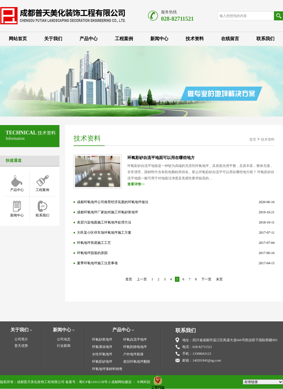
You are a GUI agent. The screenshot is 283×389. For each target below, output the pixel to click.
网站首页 (18, 38)
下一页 (206, 279)
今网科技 (143, 382)
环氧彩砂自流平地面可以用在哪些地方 (161, 158)
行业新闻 (63, 346)
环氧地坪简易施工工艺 (94, 243)
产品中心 (89, 38)
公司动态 (63, 339)
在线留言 (230, 38)
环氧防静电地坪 (135, 347)
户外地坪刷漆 (133, 354)
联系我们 (265, 38)
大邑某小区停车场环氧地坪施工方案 (104, 233)
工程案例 (124, 38)
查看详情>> (136, 184)
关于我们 (53, 38)
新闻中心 (159, 38)
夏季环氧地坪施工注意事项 (97, 263)
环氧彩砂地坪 (102, 362)
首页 (252, 139)
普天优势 (21, 346)
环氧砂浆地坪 (102, 339)
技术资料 (195, 38)
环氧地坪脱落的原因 (92, 253)
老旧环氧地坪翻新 (136, 362)
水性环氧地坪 (102, 354)
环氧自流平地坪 (135, 339)
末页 (219, 279)
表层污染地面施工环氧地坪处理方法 (104, 222)
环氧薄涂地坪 (102, 347)
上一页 (142, 279)
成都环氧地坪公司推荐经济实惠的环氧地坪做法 (112, 202)
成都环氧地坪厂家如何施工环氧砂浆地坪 (107, 212)
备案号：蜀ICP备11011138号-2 (87, 382)
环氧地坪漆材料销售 (107, 369)
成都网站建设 (121, 382)
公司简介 (21, 339)
